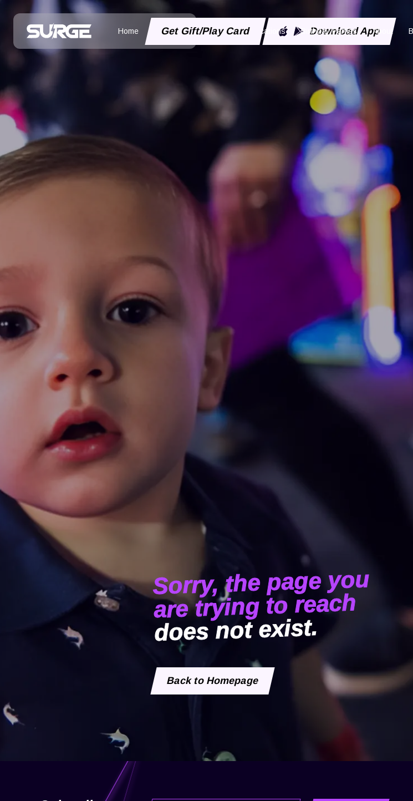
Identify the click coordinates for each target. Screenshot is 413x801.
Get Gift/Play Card (205, 31)
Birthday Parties (329, 31)
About (383, 31)
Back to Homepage (213, 680)
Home (128, 31)
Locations (268, 31)
